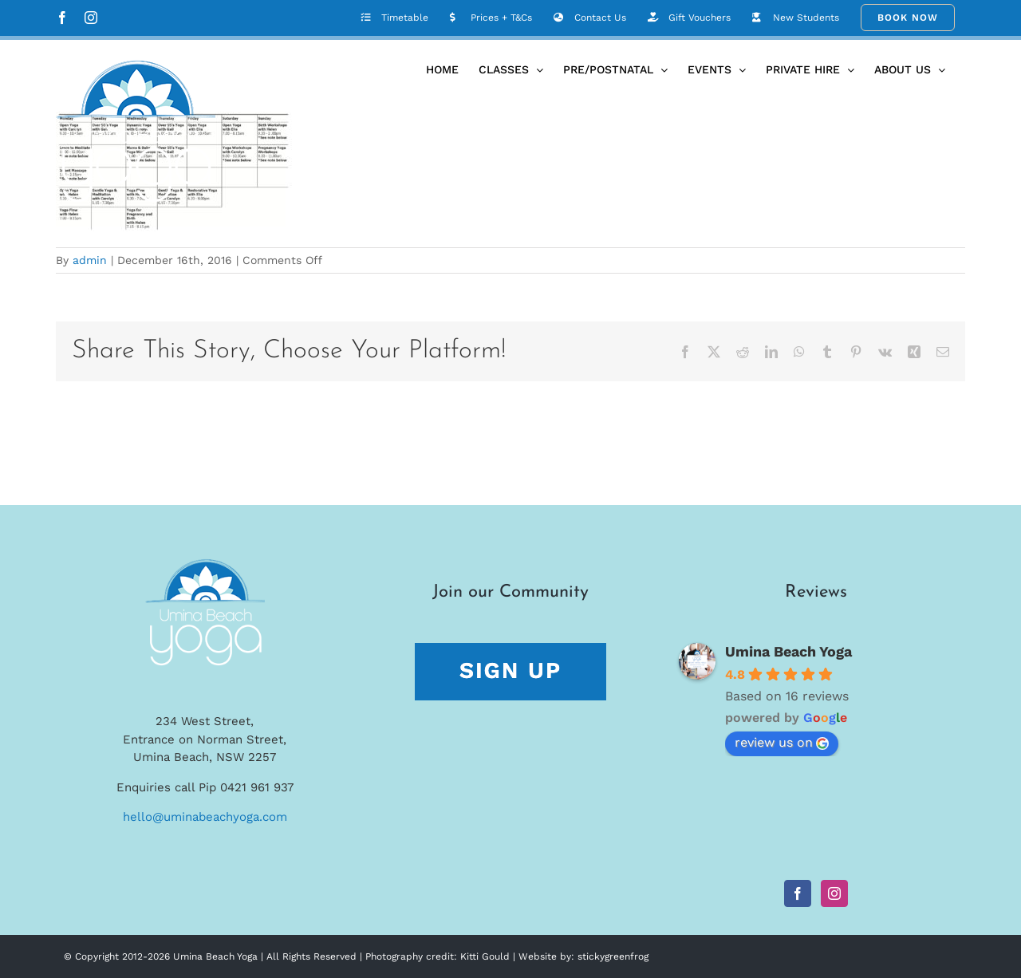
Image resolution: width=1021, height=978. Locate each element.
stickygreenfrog (613, 956)
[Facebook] (797, 893)
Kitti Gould (485, 956)
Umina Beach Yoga (788, 651)
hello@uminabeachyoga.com (205, 817)
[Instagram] (834, 893)
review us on (782, 742)
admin (90, 260)
